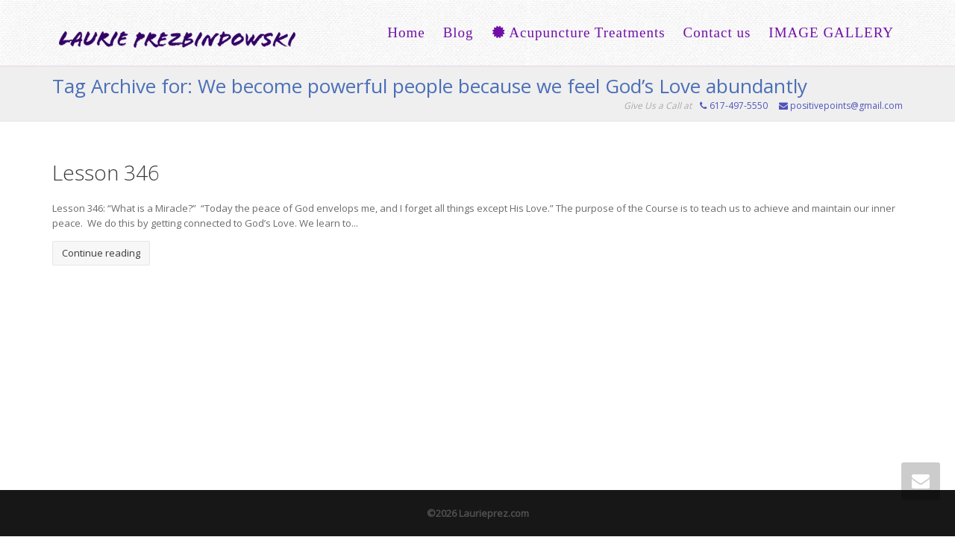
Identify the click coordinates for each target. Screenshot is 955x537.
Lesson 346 (106, 172)
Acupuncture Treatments (579, 32)
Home (406, 32)
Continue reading (101, 253)
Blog (458, 32)
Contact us (717, 32)
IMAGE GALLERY (831, 32)
